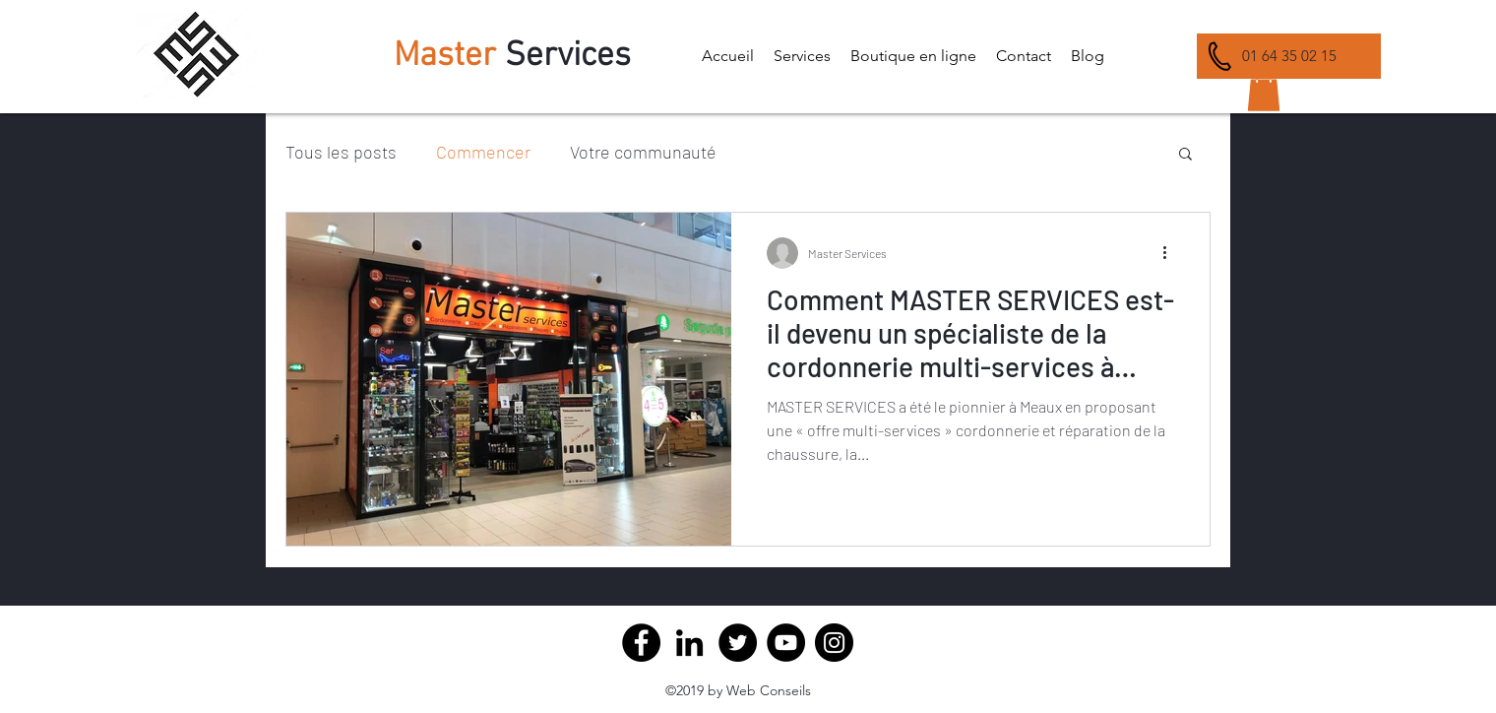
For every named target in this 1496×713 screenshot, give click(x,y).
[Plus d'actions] (1171, 253)
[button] (802, 56)
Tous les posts (341, 151)
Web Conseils (768, 690)
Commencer (483, 151)
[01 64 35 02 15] (1289, 56)
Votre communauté (643, 151)
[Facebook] (641, 642)
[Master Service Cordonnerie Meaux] (689, 642)
